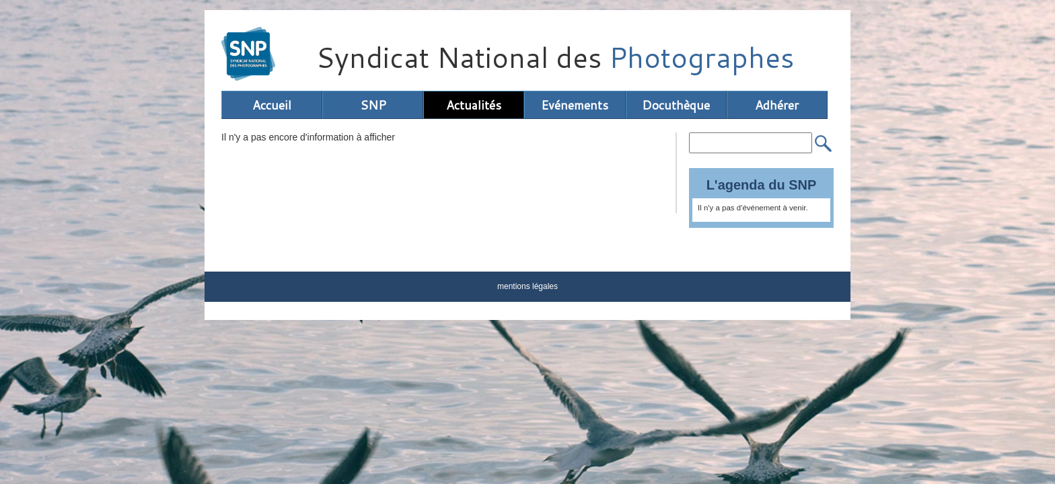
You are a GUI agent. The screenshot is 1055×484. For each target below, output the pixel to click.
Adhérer (777, 105)
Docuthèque (676, 105)
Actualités (473, 105)
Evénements (574, 105)
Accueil (271, 105)
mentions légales (527, 286)
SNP (373, 105)
